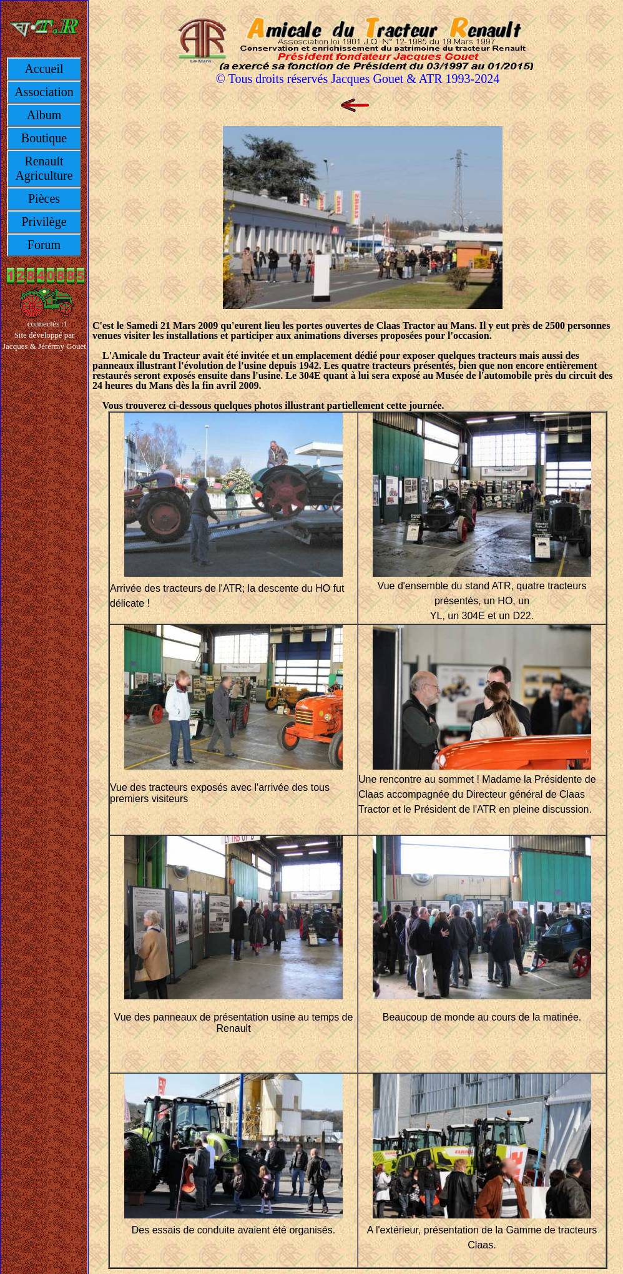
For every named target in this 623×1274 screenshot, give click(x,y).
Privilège (43, 221)
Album (44, 115)
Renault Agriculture (43, 168)
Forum (44, 245)
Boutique (44, 138)
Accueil (43, 69)
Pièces (44, 198)
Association (43, 92)
